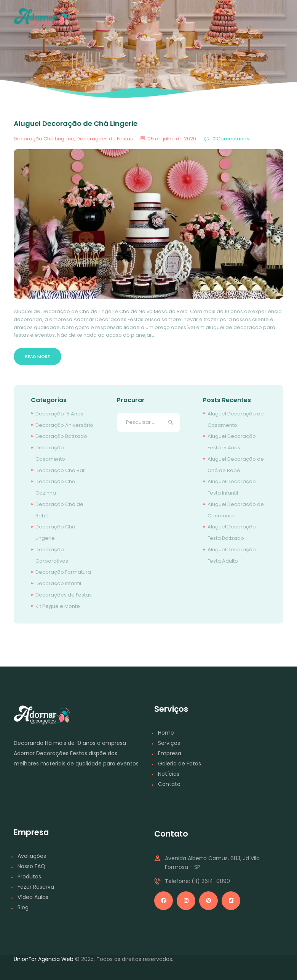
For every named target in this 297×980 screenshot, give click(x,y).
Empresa (169, 753)
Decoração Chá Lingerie (44, 138)
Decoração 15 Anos (59, 413)
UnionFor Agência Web (43, 959)
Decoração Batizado (61, 436)
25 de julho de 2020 (172, 138)
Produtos (29, 876)
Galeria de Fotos (179, 763)
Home (166, 733)
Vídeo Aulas (33, 897)
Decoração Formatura (63, 572)
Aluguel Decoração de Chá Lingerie (75, 123)
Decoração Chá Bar (60, 470)
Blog (23, 907)
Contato (169, 784)
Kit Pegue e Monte (57, 606)
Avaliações (32, 856)
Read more (37, 356)
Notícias (168, 774)
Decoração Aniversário (64, 425)
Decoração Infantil (58, 583)
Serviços (169, 743)
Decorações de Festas (105, 138)
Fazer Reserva (36, 887)
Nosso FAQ (31, 866)
